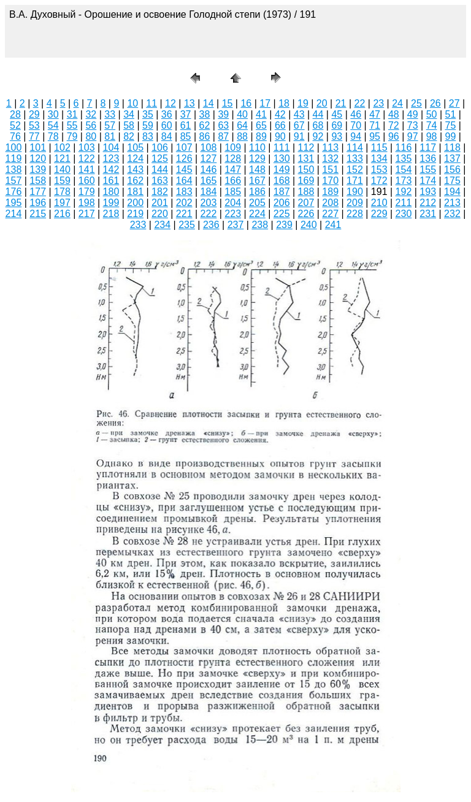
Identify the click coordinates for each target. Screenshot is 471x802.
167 (257, 180)
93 (336, 136)
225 (282, 213)
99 (450, 136)
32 (90, 114)
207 (306, 202)
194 (452, 191)
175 (452, 180)
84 (166, 136)
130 (282, 158)
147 (232, 169)
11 (151, 103)
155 (427, 169)
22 (360, 103)
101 (37, 147)
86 (204, 136)
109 (232, 147)
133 (355, 158)
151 (330, 169)
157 (14, 180)
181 (135, 191)
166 (232, 180)
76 (15, 136)
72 (393, 125)
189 (330, 191)
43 (299, 114)
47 (374, 114)
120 (37, 158)
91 (299, 136)
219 (135, 213)
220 (159, 213)
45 (336, 114)
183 (184, 191)
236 (211, 225)
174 (427, 180)
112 (306, 147)
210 (379, 202)
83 (147, 136)
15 (227, 103)
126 (184, 158)
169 (306, 180)
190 (355, 191)
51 (450, 114)
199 (111, 202)
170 (330, 180)
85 (185, 136)
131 (306, 158)
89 (261, 136)
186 (257, 191)
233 (138, 225)
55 (72, 125)
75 (450, 125)
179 (86, 191)
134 (379, 158)
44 (318, 114)
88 (242, 136)
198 (86, 202)
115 (379, 147)
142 (111, 169)
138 (14, 169)
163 (159, 180)
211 (404, 202)
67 (299, 125)
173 (404, 180)
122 (86, 158)
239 (284, 225)
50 (431, 114)
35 (147, 114)
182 (159, 191)
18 (283, 103)
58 (128, 125)
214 (14, 213)
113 (330, 147)
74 (431, 125)
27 (454, 103)
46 (355, 114)
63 (223, 125)
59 (147, 125)
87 (223, 136)
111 (282, 147)
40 (242, 114)
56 (90, 125)
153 (379, 169)
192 (404, 191)
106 (159, 147)
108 (209, 147)
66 (280, 125)
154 (404, 169)
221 (184, 213)
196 (37, 202)
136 (427, 158)
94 (355, 136)
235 (186, 225)
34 (128, 114)
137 (452, 158)
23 (378, 103)
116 (404, 147)
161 (111, 180)
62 (204, 125)
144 (159, 169)
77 (34, 136)
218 (111, 213)
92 (318, 136)
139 (37, 169)
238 (259, 225)
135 (404, 158)
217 (86, 213)
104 (111, 147)
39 (223, 114)
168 (282, 180)
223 (232, 213)
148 (257, 169)
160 (86, 180)
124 (135, 158)
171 (355, 180)
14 (208, 103)
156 (452, 169)
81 (109, 136)
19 (302, 103)
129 (257, 158)
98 (431, 136)
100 (14, 147)
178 (62, 191)
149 (282, 169)
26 (435, 103)
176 (14, 191)
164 (184, 180)
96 (393, 136)
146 (209, 169)
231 (427, 213)
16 (245, 103)
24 (397, 103)
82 (128, 136)
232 (452, 213)
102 (62, 147)
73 (412, 125)
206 (282, 202)
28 (15, 114)
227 (330, 213)
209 (355, 202)
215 (37, 213)
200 (135, 202)
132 (330, 158)
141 (86, 169)
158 (37, 180)
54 (53, 125)
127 (209, 158)
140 (62, 169)
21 (341, 103)
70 (355, 125)
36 (166, 114)
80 (90, 136)
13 (189, 103)
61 (185, 125)
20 (321, 103)
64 (242, 125)
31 (72, 114)
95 (374, 136)
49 (412, 114)
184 (209, 191)
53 (34, 125)
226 (306, 213)
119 (14, 158)
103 (86, 147)
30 (53, 114)
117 (427, 147)
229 (379, 213)
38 (204, 114)
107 (184, 147)
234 (162, 225)
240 (309, 225)
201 (159, 202)
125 (159, 158)
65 (261, 125)
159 (62, 180)
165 (209, 180)
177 (37, 191)
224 (257, 213)
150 (306, 169)
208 (330, 202)
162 (135, 180)
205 (257, 202)
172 (379, 180)
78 (53, 136)
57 (109, 125)
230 (404, 213)
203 (209, 202)
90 (280, 136)
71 (374, 125)
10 (132, 103)
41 (261, 114)
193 (427, 191)
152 (355, 169)
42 (280, 114)
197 (62, 202)
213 (452, 202)
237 (236, 225)
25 (416, 103)
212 (427, 202)
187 (282, 191)
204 (232, 202)
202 (184, 202)
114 (355, 147)
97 (412, 136)
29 (34, 114)
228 (355, 213)
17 (264, 103)
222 (209, 213)
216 (62, 213)
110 (257, 147)
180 (111, 191)
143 (135, 169)
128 (232, 158)
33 (109, 114)
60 (166, 125)
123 (111, 158)
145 (184, 169)
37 (185, 114)
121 (62, 158)
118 (452, 147)
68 (318, 125)
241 (333, 225)
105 (135, 147)
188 (306, 191)
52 (15, 125)
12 (170, 103)
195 (14, 202)
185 (232, 191)
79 (72, 136)
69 (336, 125)
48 (393, 114)
